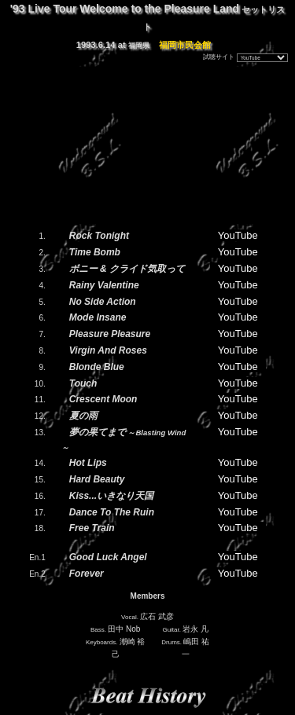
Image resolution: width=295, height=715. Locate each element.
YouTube (238, 235)
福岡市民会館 (185, 45)
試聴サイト (218, 56)
